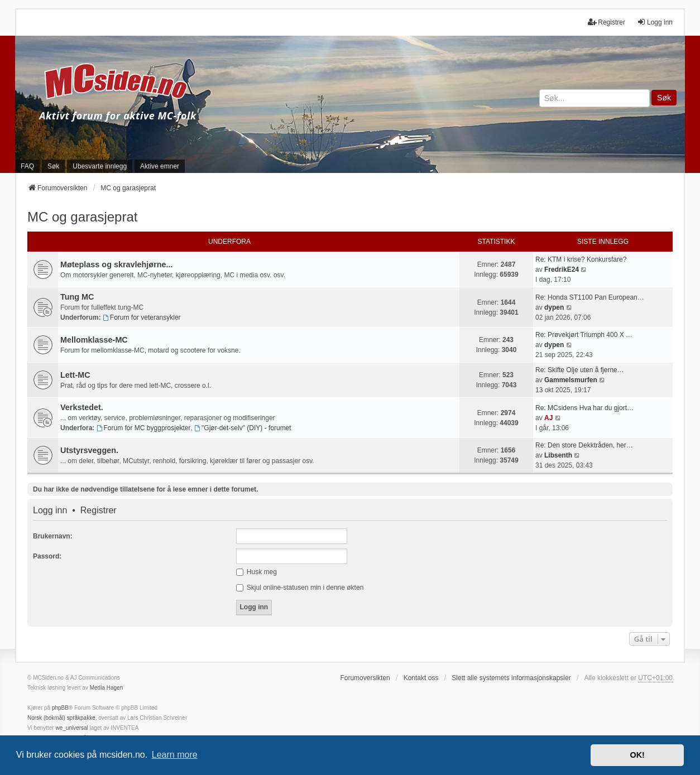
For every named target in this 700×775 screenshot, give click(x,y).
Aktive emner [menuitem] (159, 166)
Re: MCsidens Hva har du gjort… (584, 408)
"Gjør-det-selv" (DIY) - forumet (242, 428)
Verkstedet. (81, 407)
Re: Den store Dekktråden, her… (584, 445)
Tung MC (77, 296)
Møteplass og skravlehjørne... (116, 264)
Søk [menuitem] (53, 166)
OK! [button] (637, 754)
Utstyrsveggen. (89, 450)
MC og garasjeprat (82, 216)
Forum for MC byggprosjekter (144, 428)
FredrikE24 (561, 269)
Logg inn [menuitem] (655, 22)
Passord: (47, 556)
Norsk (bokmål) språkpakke (61, 718)
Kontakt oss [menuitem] (421, 678)
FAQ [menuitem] (27, 166)
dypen (554, 307)
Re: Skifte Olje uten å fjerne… (579, 370)
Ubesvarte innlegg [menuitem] (100, 166)
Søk (664, 97)
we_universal (71, 728)
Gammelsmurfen (570, 380)
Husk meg (256, 572)
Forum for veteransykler (142, 317)
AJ (548, 418)
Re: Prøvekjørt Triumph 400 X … (583, 335)
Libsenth (558, 455)
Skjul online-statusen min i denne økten (300, 587)
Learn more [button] (175, 754)
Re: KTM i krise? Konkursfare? (580, 259)
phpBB (60, 708)
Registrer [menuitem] (606, 22)
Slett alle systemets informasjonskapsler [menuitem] (511, 678)
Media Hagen (106, 688)
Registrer (98, 510)
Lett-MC (75, 374)
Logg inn (50, 510)
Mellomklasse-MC (94, 339)
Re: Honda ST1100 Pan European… (589, 297)
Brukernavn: (53, 536)
